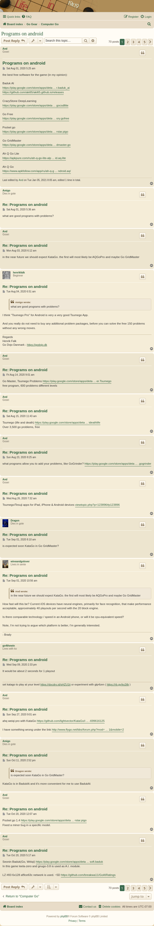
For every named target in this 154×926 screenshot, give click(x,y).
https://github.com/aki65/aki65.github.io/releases (33, 92)
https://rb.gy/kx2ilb (118, 684)
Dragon (15, 520)
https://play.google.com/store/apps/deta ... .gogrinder (118, 463)
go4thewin (8, 645)
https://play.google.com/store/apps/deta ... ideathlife (67, 422)
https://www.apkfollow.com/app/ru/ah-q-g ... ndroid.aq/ (36, 170)
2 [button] (128, 42)
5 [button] (145, 42)
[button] (150, 42)
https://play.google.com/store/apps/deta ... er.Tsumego (77, 381)
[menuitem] (26, 17)
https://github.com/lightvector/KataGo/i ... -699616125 (71, 720)
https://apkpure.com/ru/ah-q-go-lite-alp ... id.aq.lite (34, 158)
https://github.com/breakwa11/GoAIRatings (88, 874)
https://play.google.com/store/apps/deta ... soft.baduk (69, 861)
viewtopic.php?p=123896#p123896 (97, 504)
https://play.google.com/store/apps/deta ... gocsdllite (35, 105)
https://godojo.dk (37, 344)
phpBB (64, 916)
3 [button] (133, 42)
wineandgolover (20, 561)
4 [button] (139, 42)
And (4, 48)
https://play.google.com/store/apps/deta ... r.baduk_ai (36, 87)
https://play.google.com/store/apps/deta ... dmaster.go (36, 144)
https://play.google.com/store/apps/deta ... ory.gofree (35, 118)
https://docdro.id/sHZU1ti (55, 684)
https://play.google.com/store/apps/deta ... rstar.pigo (35, 131)
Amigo (6, 190)
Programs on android (22, 33)
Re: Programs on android (24, 204)
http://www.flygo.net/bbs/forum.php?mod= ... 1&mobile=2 (88, 729)
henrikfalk (19, 272)
